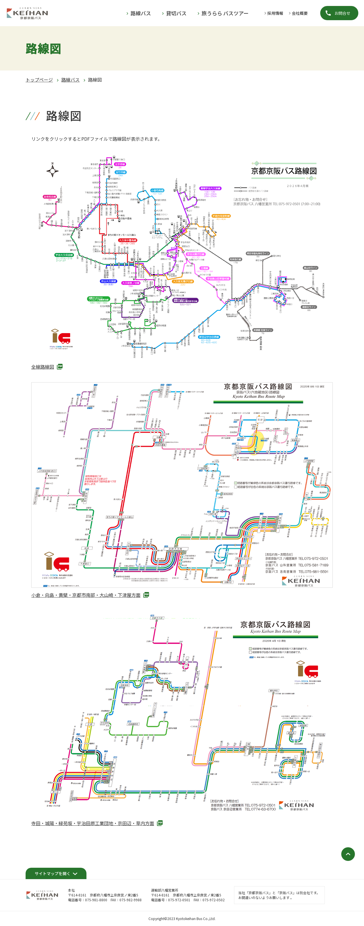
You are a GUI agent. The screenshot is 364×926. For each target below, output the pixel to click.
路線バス (70, 79)
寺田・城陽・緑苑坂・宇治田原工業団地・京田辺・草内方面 (92, 823)
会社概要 (300, 13)
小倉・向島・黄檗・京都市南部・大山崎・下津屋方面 (85, 594)
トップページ (39, 79)
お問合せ (342, 13)
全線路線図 (42, 366)
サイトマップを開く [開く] (53, 873)
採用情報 (275, 13)
